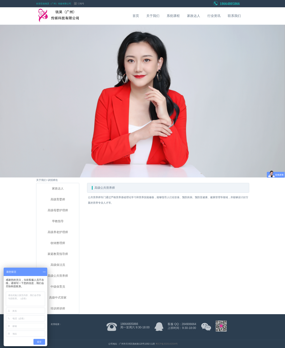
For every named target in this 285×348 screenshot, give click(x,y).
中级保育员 (58, 286)
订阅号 (81, 3)
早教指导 (58, 221)
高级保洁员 (58, 264)
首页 (136, 16)
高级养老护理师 (58, 232)
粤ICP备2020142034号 (167, 344)
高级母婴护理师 (58, 210)
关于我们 (152, 16)
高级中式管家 (58, 297)
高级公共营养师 (58, 275)
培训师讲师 (58, 308)
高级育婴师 (58, 199)
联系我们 (234, 16)
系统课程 (173, 16)
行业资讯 (213, 16)
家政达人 (193, 16)
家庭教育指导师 (58, 253)
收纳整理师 (58, 243)
